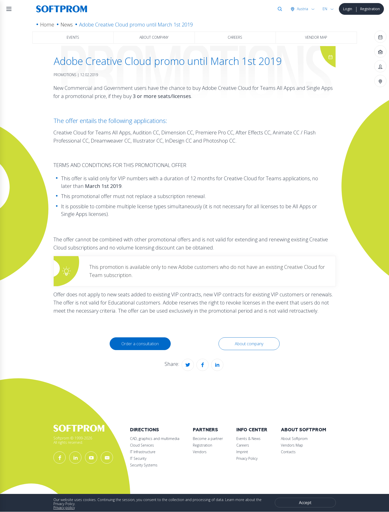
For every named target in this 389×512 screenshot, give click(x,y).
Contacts (288, 451)
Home (47, 24)
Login (347, 8)
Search (278, 9)
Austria (302, 8)
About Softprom (303, 430)
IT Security (138, 458)
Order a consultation (140, 344)
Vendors (200, 451)
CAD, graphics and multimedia (154, 438)
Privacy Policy (246, 458)
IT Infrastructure (142, 451)
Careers (235, 37)
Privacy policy (64, 507)
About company (153, 37)
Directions (144, 430)
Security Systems (143, 465)
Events (73, 37)
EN (325, 8)
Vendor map (316, 37)
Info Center (251, 430)
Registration (370, 8)
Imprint (242, 451)
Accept (305, 502)
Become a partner (208, 438)
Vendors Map (292, 445)
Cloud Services (142, 445)
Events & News (248, 438)
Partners (205, 430)
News (67, 24)
